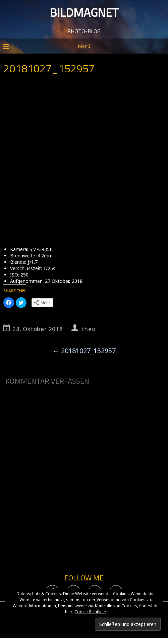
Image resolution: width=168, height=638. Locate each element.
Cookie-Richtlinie (90, 612)
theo (88, 329)
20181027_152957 (84, 350)
